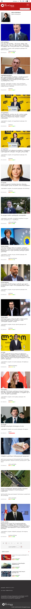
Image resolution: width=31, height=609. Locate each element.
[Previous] (3, 543)
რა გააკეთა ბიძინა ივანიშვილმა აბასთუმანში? (13, 215)
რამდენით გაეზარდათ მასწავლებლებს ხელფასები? (15, 456)
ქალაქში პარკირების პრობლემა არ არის (12, 426)
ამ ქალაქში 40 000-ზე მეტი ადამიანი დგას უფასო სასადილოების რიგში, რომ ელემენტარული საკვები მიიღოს (15, 285)
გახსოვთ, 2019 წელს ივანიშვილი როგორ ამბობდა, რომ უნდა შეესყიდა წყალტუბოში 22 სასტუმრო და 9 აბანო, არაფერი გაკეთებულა (15, 392)
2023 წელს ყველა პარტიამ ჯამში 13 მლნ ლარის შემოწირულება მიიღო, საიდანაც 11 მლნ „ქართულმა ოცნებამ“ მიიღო (14, 320)
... (14, 543)
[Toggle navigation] (27, 5)
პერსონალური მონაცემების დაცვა (22, 607)
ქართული (16, 1)
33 (17, 543)
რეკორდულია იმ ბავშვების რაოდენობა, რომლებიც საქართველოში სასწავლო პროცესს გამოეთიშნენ (15, 151)
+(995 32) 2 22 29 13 (10, 587)
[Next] (21, 543)
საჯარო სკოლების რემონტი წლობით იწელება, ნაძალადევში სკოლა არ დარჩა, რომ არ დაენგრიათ (15, 185)
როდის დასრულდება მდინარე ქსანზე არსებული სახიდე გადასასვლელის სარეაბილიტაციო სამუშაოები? (14, 490)
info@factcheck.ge (9, 590)
